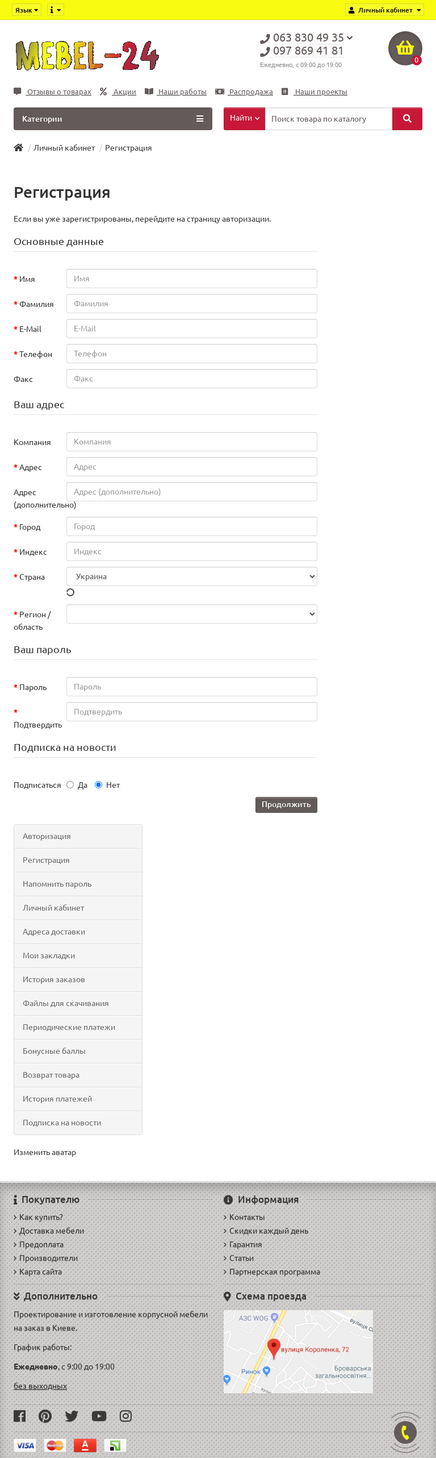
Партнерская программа (272, 1271)
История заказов (54, 979)
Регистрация (128, 147)
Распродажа (244, 92)
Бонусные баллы (54, 1051)
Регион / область (32, 621)
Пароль (33, 687)
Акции (118, 92)
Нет (107, 785)
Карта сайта (38, 1271)
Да (76, 785)
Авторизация (47, 836)
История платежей (57, 1098)
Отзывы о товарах (52, 92)
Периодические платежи (69, 1027)
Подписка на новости (62, 1122)
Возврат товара (51, 1074)
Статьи (239, 1257)
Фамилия (36, 304)
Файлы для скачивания (66, 1003)
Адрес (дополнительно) (37, 498)
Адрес (30, 467)
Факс (23, 379)
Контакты (244, 1217)
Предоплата (39, 1244)
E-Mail (30, 329)
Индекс (33, 551)
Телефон (35, 354)
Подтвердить (37, 724)
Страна (32, 576)
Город (29, 526)
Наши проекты (314, 92)
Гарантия (243, 1244)
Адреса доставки (54, 931)
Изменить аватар (45, 1152)
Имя (27, 279)
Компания (32, 442)
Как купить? (38, 1217)
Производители (46, 1257)
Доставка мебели (49, 1230)
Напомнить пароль (57, 883)
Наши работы (176, 92)
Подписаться (37, 785)
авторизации (245, 218)
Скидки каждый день (266, 1230)
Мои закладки (49, 955)
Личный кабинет (64, 147)
